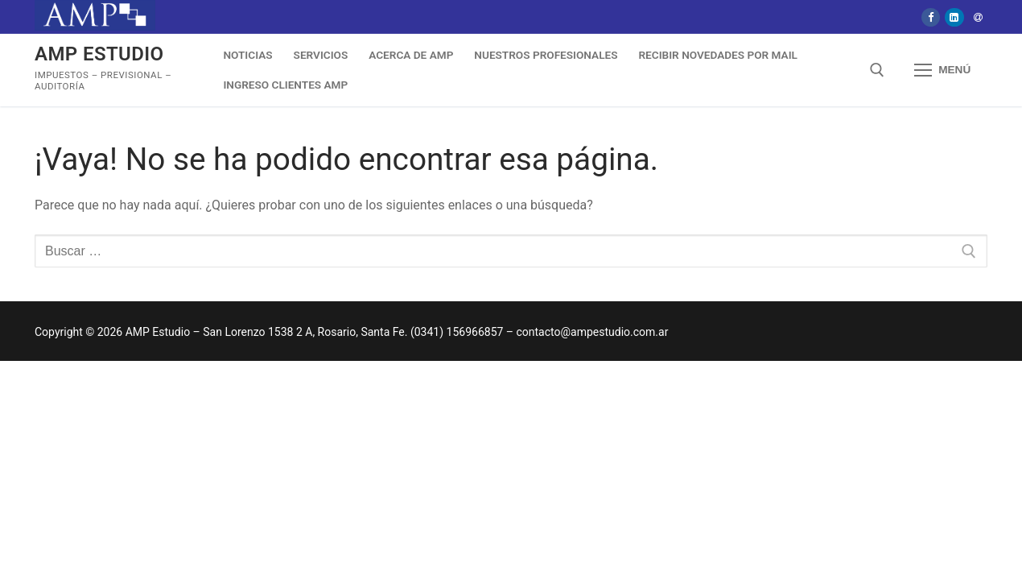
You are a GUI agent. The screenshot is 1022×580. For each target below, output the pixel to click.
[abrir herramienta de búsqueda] (877, 70)
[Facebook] (930, 17)
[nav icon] (942, 71)
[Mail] (978, 17)
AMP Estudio (99, 54)
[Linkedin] (954, 17)
